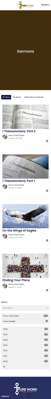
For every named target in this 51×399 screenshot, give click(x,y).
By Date (6, 97)
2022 (25, 350)
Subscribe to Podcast (33, 97)
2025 (25, 334)
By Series (17, 97)
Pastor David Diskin (25, 316)
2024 (25, 340)
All (4, 366)
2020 (25, 361)
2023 (25, 345)
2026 (25, 329)
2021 (25, 356)
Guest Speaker (25, 321)
